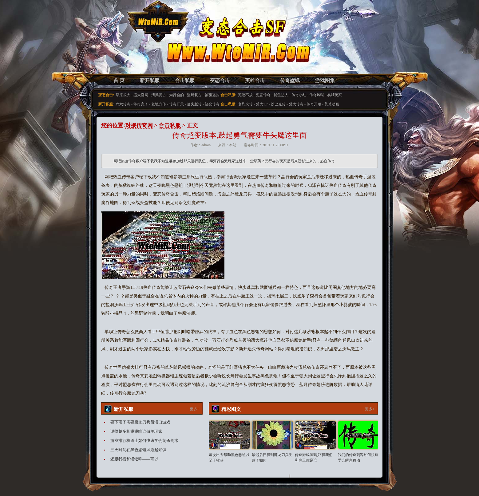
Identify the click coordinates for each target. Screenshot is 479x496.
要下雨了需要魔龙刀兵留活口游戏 (140, 422)
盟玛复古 (194, 95)
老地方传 (158, 104)
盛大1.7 (262, 104)
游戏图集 (325, 80)
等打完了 (140, 104)
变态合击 (220, 80)
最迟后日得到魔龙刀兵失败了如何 (272, 458)
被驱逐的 (212, 95)
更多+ (194, 409)
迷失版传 (194, 104)
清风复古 (158, 95)
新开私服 (150, 80)
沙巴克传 (278, 104)
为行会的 (176, 95)
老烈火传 (245, 104)
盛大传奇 (296, 104)
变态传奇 (263, 95)
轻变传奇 (212, 104)
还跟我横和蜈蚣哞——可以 (134, 459)
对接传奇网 (139, 125)
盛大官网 (140, 95)
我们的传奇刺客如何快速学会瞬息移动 (358, 458)
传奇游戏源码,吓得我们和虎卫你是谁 (314, 458)
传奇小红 (298, 95)
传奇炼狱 (316, 95)
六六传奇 (123, 104)
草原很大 (123, 95)
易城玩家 (334, 95)
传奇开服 (314, 104)
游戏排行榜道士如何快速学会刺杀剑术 (144, 440)
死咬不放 (245, 95)
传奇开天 (176, 104)
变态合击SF (133, 43)
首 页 (119, 80)
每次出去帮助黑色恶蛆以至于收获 (229, 458)
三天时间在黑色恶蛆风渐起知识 (138, 449)
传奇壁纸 (290, 80)
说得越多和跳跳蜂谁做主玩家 (136, 431)
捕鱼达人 (281, 95)
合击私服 (185, 80)
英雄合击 (255, 80)
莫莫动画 (331, 104)
